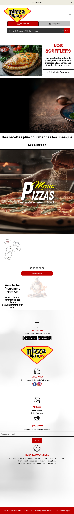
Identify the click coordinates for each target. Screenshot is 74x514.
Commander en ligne (61, 510)
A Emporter (54, 24)
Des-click (47, 510)
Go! (67, 31)
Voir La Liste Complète (58, 72)
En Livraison (23, 24)
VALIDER (37, 441)
